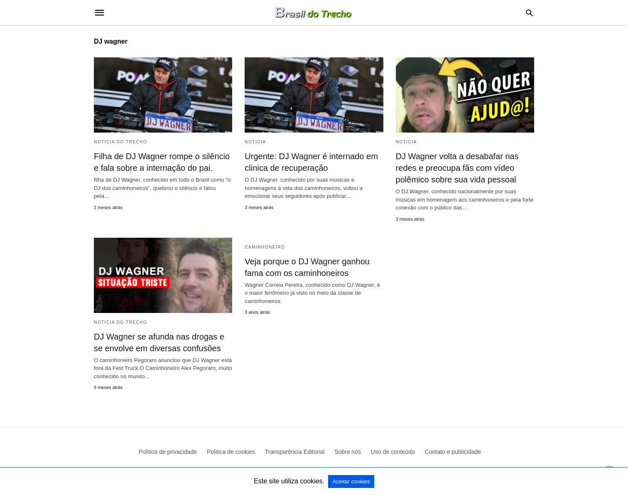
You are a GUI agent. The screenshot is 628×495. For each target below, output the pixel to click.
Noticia (255, 142)
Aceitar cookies (351, 481)
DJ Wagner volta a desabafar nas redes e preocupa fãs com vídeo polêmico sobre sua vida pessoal (457, 168)
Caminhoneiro (265, 247)
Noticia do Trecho (120, 142)
